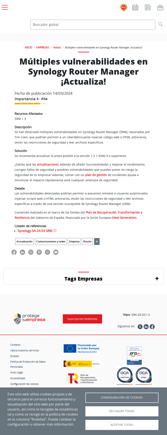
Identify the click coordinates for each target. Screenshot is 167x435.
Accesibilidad (17, 378)
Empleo (14, 356)
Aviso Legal (16, 372)
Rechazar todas (121, 411)
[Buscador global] (92, 25)
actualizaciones (47, 164)
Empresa (74, 241)
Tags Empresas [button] (83, 278)
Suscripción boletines (82, 319)
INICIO (28, 47)
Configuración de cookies (24, 384)
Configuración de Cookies (122, 397)
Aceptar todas (121, 425)
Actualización (24, 241)
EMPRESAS (42, 47)
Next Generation (124, 218)
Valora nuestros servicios (24, 350)
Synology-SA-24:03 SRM (35, 231)
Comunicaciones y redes (50, 241)
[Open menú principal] (4, 6)
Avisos (57, 47)
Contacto (15, 344)
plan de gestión (96, 175)
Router (87, 241)
